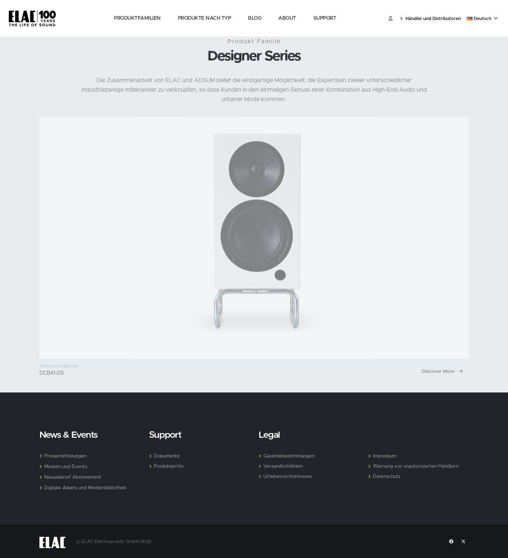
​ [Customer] (391, 18)
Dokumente (167, 456)
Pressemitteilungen (66, 456)
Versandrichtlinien (284, 466)
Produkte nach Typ (204, 18)
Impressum (385, 456)
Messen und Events (67, 466)
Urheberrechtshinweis (289, 476)
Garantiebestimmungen (290, 456)
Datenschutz (387, 476)
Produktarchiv (169, 466)
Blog (254, 18)
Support (324, 18)
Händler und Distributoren (430, 18)
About (287, 18)
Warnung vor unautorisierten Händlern (417, 466)
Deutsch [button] (482, 18)
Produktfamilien (137, 18)
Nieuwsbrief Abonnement (74, 477)
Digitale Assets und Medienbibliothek (87, 487)
